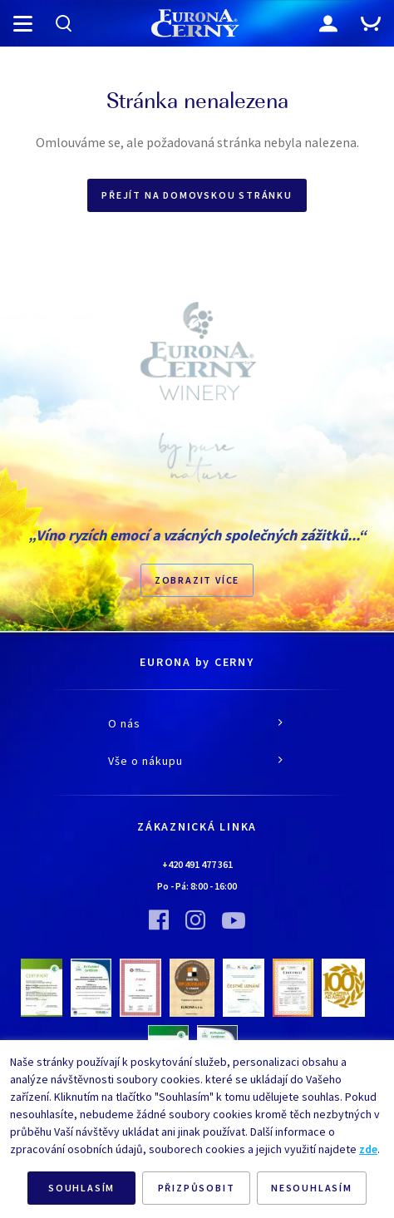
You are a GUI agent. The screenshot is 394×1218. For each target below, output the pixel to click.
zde (368, 1149)
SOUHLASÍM (81, 1187)
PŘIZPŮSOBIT (196, 1187)
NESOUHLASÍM (311, 1187)
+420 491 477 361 (197, 864)
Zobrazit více (197, 580)
